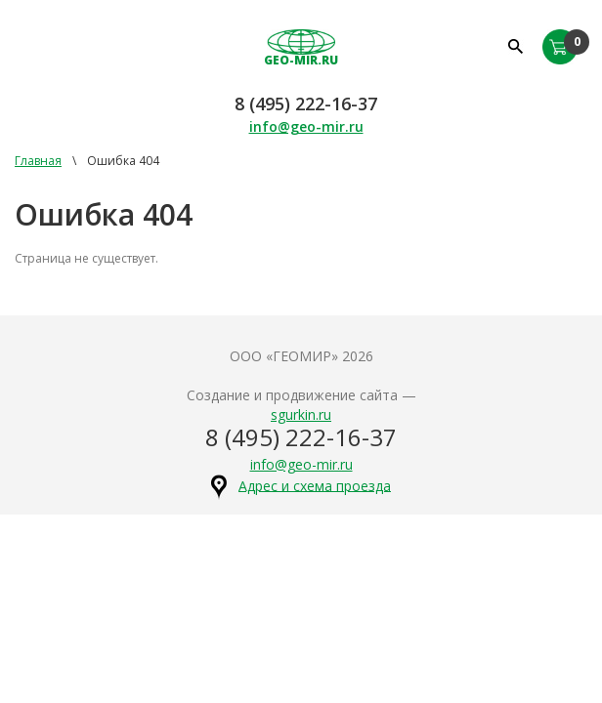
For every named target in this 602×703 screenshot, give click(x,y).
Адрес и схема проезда (314, 485)
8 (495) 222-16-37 (306, 103)
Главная (38, 160)
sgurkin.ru (301, 414)
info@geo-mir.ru (306, 126)
